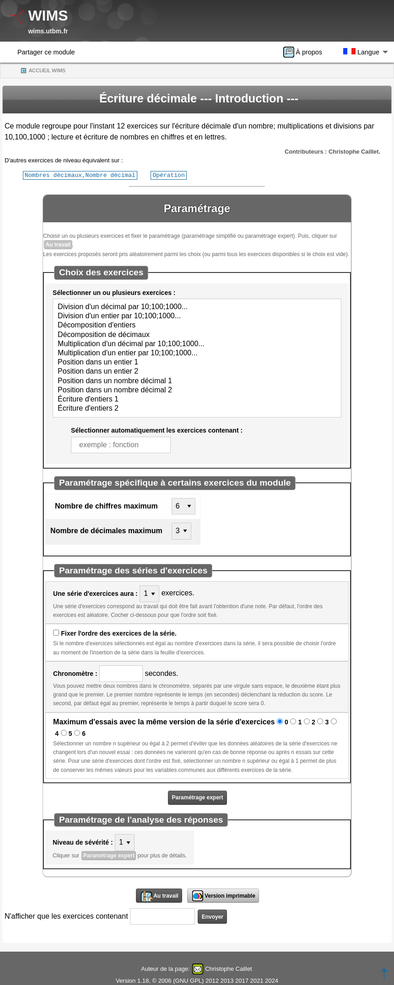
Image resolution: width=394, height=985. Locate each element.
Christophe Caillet (228, 968)
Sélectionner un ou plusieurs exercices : (114, 292)
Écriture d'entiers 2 (197, 408)
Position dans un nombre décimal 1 (197, 380)
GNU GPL (188, 980)
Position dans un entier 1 (197, 362)
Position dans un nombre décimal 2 (197, 390)
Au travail (57, 244)
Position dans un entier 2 (197, 371)
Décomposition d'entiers (197, 325)
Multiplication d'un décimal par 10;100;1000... (197, 343)
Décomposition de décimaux (197, 334)
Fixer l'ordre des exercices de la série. (118, 633)
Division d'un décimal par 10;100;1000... (197, 306)
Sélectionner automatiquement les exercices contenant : (157, 430)
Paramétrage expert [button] (197, 797)
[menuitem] (305, 52)
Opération (168, 175)
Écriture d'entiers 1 (197, 399)
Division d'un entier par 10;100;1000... (197, 316)
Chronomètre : (75, 673)
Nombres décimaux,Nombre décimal (80, 175)
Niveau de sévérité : (83, 842)
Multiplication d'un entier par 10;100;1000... (197, 353)
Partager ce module (46, 52)
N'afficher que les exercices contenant (66, 916)
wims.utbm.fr (48, 31)
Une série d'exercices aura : (95, 593)
